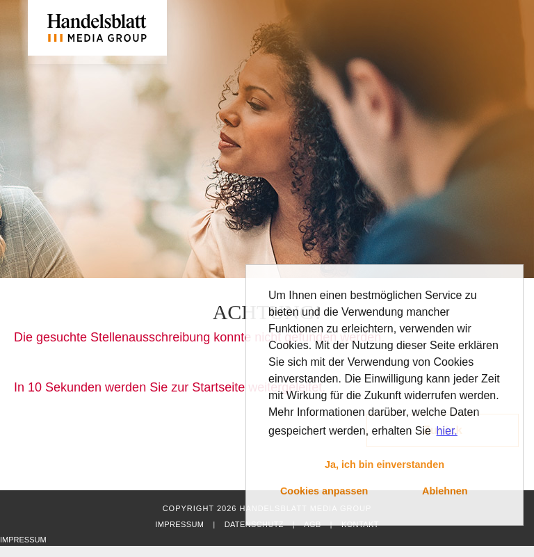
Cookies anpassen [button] (324, 491)
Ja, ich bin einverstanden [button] (384, 464)
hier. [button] (447, 431)
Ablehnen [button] (445, 491)
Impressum (179, 524)
